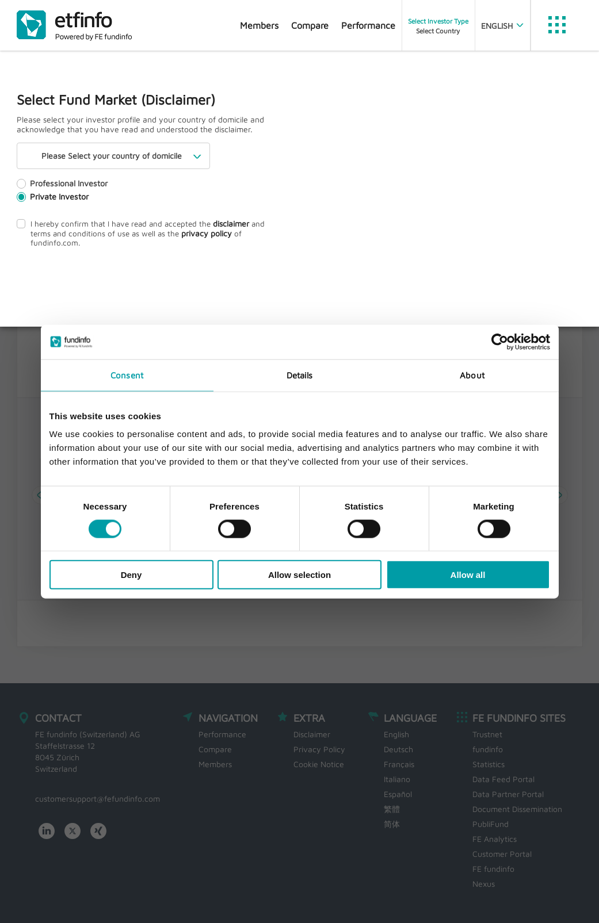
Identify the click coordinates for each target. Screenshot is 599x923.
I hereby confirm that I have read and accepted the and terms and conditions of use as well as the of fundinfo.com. (146, 233)
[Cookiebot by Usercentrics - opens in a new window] (499, 341)
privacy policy (177, 238)
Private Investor (52, 201)
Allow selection (299, 575)
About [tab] (472, 375)
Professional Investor (61, 188)
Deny (131, 575)
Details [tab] (300, 375)
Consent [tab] (126, 375)
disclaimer (221, 228)
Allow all (468, 575)
